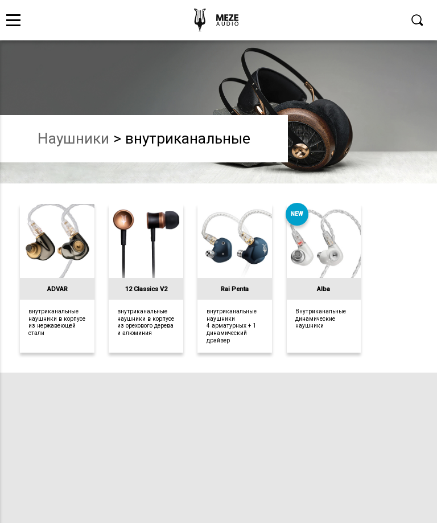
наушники (73, 138)
